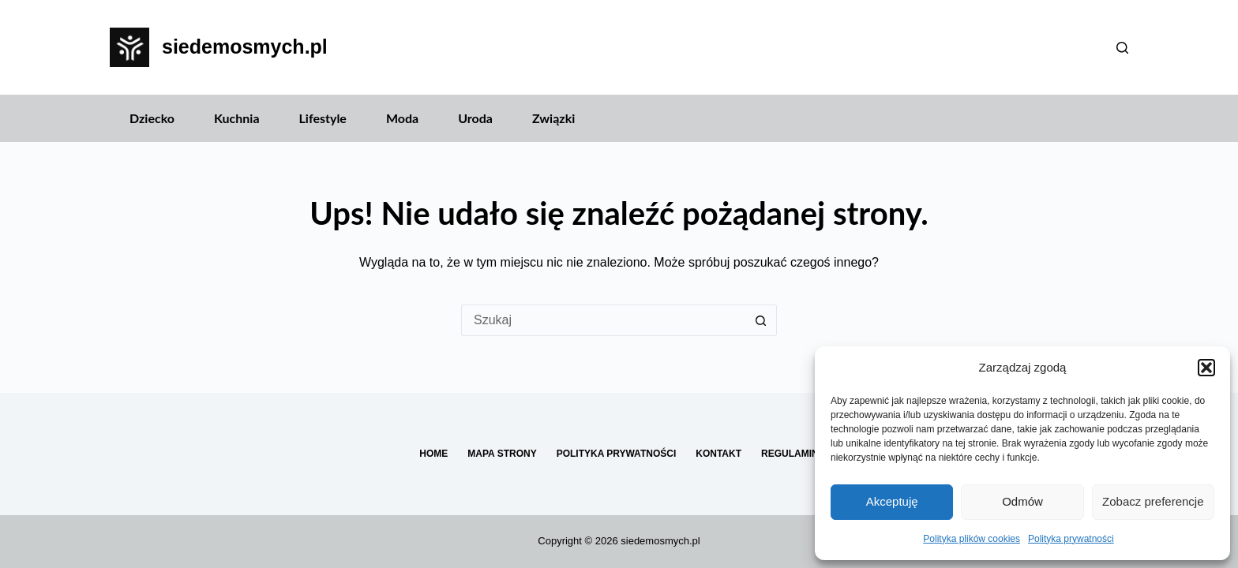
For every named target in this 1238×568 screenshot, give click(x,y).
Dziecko (151, 117)
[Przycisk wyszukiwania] (761, 320)
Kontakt (718, 453)
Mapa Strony (501, 453)
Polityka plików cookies (971, 538)
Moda (402, 117)
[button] (1206, 368)
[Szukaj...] (603, 320)
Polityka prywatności (1071, 538)
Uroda (475, 117)
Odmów (1022, 501)
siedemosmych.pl (245, 47)
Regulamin (790, 453)
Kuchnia (237, 117)
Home (433, 453)
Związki (553, 117)
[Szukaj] (1122, 48)
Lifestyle (323, 117)
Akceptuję (892, 501)
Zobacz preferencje (1152, 501)
